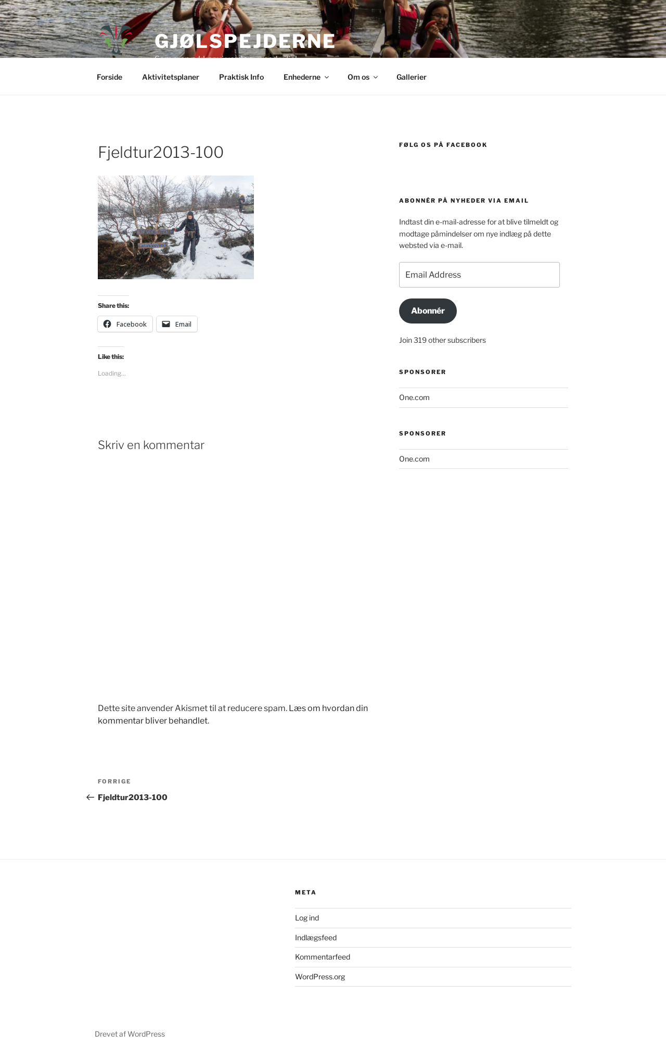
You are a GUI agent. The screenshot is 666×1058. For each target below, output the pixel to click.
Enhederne (307, 76)
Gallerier (411, 76)
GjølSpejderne (246, 41)
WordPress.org (320, 976)
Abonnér (428, 311)
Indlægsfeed (316, 937)
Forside (109, 76)
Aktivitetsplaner (170, 76)
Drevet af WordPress (130, 1033)
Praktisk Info (241, 76)
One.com (414, 397)
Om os (363, 76)
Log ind (307, 917)
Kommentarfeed (322, 956)
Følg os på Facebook (443, 144)
